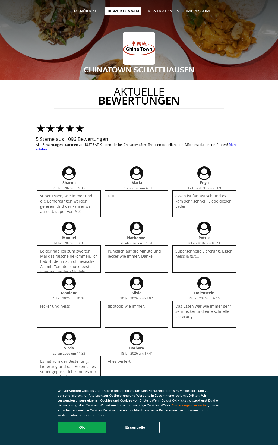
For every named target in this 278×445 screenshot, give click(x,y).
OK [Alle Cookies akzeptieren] (82, 427)
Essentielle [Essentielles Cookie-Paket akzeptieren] (135, 427)
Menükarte (86, 11)
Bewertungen (123, 11)
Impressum (198, 11)
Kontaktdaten (163, 11)
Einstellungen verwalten (189, 405)
